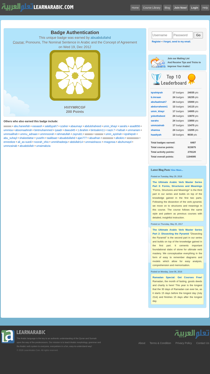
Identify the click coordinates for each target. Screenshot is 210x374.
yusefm (40, 137)
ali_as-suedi (25, 141)
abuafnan (94, 137)
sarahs (124, 126)
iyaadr (58, 130)
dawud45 (69, 130)
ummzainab (10, 145)
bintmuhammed (43, 130)
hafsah (121, 130)
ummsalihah (11, 134)
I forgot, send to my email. (177, 41)
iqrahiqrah (130, 134)
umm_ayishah (113, 134)
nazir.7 (111, 130)
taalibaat (52, 137)
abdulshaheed (93, 126)
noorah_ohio (41, 141)
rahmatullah (63, 134)
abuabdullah (27, 145)
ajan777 (82, 137)
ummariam (134, 130)
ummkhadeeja (59, 141)
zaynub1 (78, 134)
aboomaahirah (23, 130)
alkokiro (120, 137)
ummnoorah (47, 134)
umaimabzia (43, 145)
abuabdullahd (67, 137)
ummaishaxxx (93, 141)
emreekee (9, 141)
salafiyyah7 (51, 126)
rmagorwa (109, 141)
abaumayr (76, 126)
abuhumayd (124, 141)
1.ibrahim (82, 130)
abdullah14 (76, 141)
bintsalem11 (98, 130)
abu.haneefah (22, 126)
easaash (37, 126)
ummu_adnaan (29, 134)
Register (156, 41)
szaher (64, 126)
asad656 (135, 126)
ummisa (8, 130)
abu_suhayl (10, 137)
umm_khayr (110, 126)
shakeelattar (26, 137)
